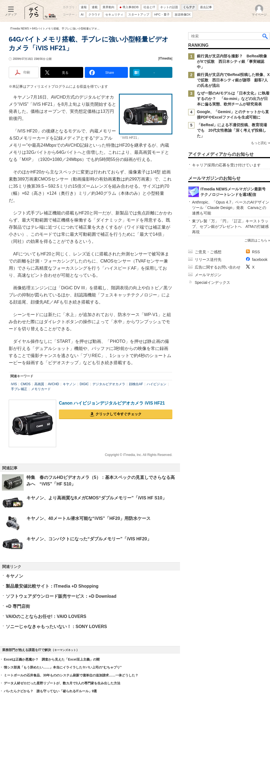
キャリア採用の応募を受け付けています (226, 165)
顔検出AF (136, 384)
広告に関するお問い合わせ (218, 267)
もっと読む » (260, 143)
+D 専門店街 (18, 606)
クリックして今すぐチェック (118, 414)
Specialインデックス (212, 282)
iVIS (14, 384)
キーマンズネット (65, 650)
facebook (260, 259)
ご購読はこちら (255, 240)
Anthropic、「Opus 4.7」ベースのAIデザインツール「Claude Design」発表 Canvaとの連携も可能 (230, 207)
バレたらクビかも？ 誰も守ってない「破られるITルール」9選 (50, 691)
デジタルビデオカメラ (108, 384)
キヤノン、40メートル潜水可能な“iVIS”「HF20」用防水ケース (88, 518)
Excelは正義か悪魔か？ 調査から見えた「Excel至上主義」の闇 (52, 659)
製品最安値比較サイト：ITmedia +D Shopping (52, 586)
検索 (265, 36)
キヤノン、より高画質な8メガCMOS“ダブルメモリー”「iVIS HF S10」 (96, 498)
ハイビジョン (156, 384)
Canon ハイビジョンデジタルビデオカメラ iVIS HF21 (112, 403)
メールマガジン (208, 275)
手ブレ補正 (19, 389)
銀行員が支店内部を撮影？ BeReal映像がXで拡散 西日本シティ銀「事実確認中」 (232, 61)
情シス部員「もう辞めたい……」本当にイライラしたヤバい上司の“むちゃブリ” (63, 667)
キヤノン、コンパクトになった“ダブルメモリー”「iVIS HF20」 (88, 539)
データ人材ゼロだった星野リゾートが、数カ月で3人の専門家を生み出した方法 (62, 683)
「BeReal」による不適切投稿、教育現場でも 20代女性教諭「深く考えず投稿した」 (232, 130)
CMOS (26, 384)
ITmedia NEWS (19, 28)
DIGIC (84, 384)
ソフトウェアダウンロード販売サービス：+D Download (61, 596)
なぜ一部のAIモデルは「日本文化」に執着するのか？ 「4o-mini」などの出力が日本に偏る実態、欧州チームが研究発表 (233, 98)
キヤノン (69, 384)
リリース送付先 (208, 259)
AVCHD (53, 384)
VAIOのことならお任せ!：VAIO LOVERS (46, 616)
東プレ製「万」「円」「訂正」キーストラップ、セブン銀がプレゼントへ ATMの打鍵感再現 (230, 226)
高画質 (39, 384)
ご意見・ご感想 (208, 252)
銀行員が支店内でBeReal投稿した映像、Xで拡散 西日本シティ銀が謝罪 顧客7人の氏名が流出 (233, 80)
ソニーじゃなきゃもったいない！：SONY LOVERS (56, 626)
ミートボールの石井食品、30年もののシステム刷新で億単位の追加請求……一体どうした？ (71, 675)
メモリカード (41, 389)
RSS (256, 252)
